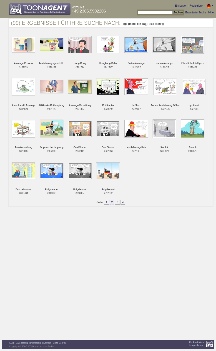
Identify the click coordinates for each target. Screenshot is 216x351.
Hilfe (211, 12)
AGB (11, 343)
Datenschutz (22, 343)
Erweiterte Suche (195, 12)
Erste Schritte (60, 343)
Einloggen (181, 5)
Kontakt (47, 343)
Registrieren (196, 5)
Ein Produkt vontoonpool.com (197, 343)
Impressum (35, 343)
